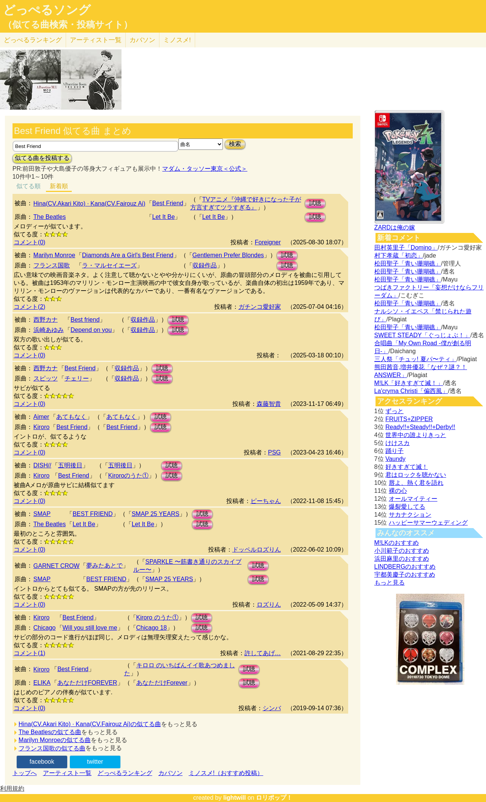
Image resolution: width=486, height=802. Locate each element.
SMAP (41, 514)
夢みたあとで (104, 565)
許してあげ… (263, 653)
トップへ (25, 773)
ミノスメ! (177, 40)
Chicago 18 (151, 627)
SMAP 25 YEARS (156, 514)
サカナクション (410, 514)
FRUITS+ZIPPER (409, 419)
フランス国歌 (51, 265)
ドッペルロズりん (256, 549)
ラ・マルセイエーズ (109, 265)
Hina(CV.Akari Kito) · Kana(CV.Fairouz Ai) (89, 203)
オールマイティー (413, 498)
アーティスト (96, 40)
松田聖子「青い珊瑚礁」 (407, 263)
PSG (274, 452)
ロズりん (269, 604)
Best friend (85, 319)
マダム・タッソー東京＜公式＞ (204, 168)
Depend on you (91, 330)
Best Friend (167, 203)
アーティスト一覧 (67, 773)
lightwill (234, 797)
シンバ (272, 708)
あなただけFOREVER (87, 682)
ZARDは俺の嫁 (394, 227)
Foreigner (268, 242)
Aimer (41, 417)
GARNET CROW (56, 566)
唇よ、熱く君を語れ (416, 483)
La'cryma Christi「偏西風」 (411, 391)
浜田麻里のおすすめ (401, 558)
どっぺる (33, 40)
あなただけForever (162, 682)
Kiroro (41, 427)
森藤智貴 (269, 404)
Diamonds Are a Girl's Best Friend (127, 255)
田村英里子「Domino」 (406, 247)
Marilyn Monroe (54, 255)
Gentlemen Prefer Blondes (228, 255)
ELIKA (41, 682)
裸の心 (398, 490)
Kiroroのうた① (128, 475)
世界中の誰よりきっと (415, 435)
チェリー (77, 378)
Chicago (44, 627)
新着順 (59, 186)
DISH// (42, 465)
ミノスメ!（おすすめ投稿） (226, 773)
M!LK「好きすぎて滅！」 (408, 383)
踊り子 (394, 451)
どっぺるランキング (125, 773)
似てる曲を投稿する (42, 158)
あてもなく (71, 417)
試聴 (315, 203)
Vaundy (395, 459)
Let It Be (163, 217)
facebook (42, 761)
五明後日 (70, 465)
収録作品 (205, 265)
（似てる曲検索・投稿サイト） (68, 25)
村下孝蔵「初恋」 (398, 255)
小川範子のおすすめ (401, 550)
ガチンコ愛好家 (259, 307)
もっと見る (389, 582)
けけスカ (397, 443)
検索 (235, 144)
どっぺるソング (47, 10)
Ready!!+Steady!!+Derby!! (420, 427)
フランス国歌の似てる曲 (52, 748)
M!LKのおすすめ (396, 542)
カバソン (142, 40)
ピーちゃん (266, 501)
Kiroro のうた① (157, 617)
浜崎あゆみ (48, 330)
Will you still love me (90, 627)
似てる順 (28, 186)
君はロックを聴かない (415, 475)
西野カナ (45, 319)
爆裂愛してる (407, 506)
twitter (95, 761)
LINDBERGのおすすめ (405, 566)
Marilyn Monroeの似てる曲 (55, 740)
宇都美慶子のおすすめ (404, 574)
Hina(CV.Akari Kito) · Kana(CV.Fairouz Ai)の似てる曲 (90, 724)
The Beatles (49, 217)
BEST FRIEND (93, 514)
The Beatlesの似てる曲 (50, 732)
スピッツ (45, 378)
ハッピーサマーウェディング (428, 522)
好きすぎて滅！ (406, 467)
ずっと (394, 411)
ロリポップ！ (274, 797)
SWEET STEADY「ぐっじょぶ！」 (422, 335)
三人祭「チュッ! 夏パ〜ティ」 (415, 359)
